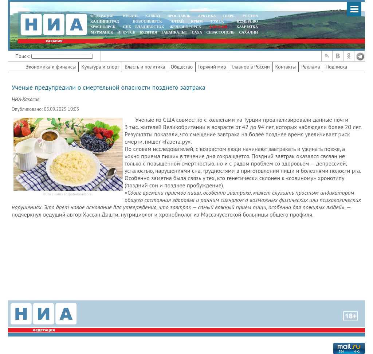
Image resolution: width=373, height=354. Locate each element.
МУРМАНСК (102, 32)
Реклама (310, 66)
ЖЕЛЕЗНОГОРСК (185, 27)
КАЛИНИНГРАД (104, 21)
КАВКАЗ (152, 16)
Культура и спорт (100, 66)
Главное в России (251, 66)
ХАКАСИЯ (217, 27)
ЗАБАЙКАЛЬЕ (174, 32)
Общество (182, 66)
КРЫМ (197, 21)
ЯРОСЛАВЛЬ (178, 16)
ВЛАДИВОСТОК (149, 27)
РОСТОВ (250, 16)
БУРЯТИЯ (148, 32)
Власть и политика (145, 66)
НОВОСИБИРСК (147, 21)
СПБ (127, 27)
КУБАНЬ (130, 16)
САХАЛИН (248, 32)
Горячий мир (212, 66)
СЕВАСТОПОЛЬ (220, 32)
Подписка (336, 66)
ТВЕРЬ (229, 16)
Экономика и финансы (51, 66)
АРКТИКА (207, 16)
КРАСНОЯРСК (102, 27)
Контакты (285, 66)
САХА (197, 32)
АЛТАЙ (177, 21)
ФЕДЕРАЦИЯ (102, 16)
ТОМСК (218, 21)
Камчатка (247, 27)
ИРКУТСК (126, 32)
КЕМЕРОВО (247, 21)
